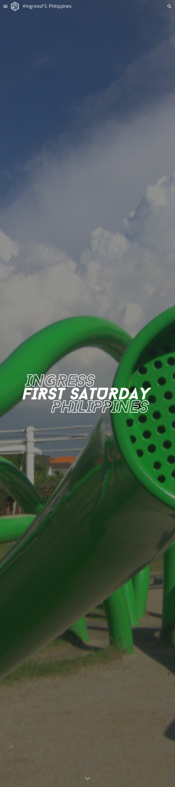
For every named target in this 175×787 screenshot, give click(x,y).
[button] (5, 6)
